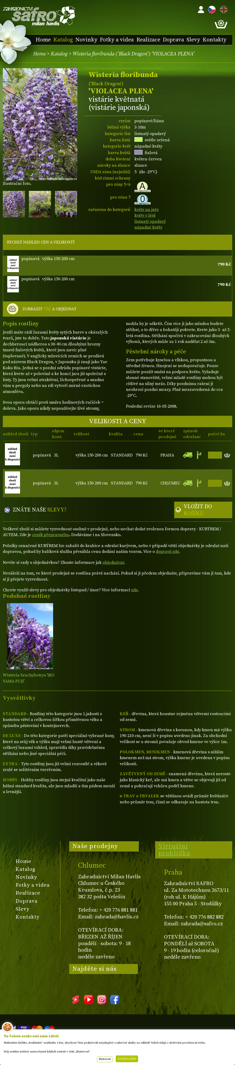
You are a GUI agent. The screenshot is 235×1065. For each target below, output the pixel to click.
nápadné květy (148, 227)
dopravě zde (167, 551)
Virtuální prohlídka (174, 849)
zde (134, 590)
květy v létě (145, 215)
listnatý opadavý (150, 221)
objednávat (113, 562)
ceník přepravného (50, 535)
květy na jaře (146, 209)
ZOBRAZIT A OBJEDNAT (49, 309)
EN (222, 8)
